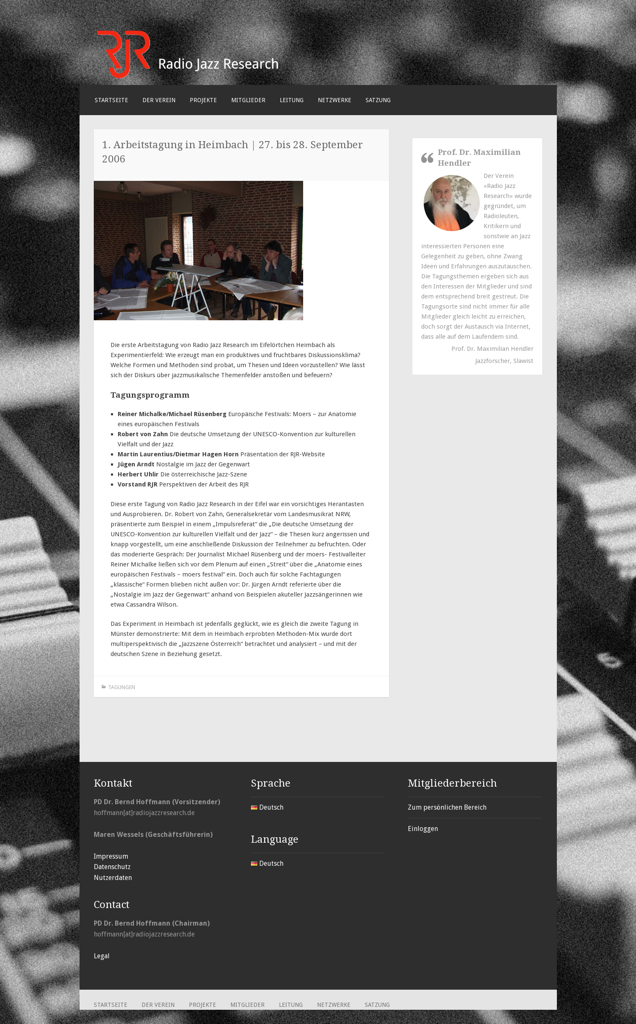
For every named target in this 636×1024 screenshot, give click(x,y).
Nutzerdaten (113, 878)
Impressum (111, 856)
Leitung (292, 100)
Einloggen (423, 829)
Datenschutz (112, 867)
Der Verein (158, 100)
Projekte (203, 100)
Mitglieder (248, 100)
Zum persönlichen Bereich (447, 807)
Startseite (111, 100)
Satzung (378, 100)
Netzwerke (334, 100)
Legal (102, 956)
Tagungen (121, 687)
